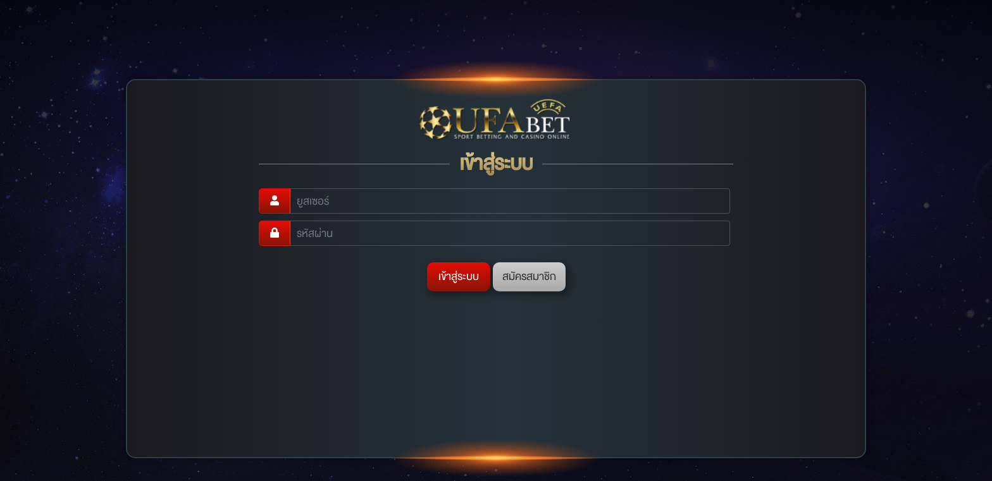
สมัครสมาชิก (529, 276)
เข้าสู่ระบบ (458, 276)
